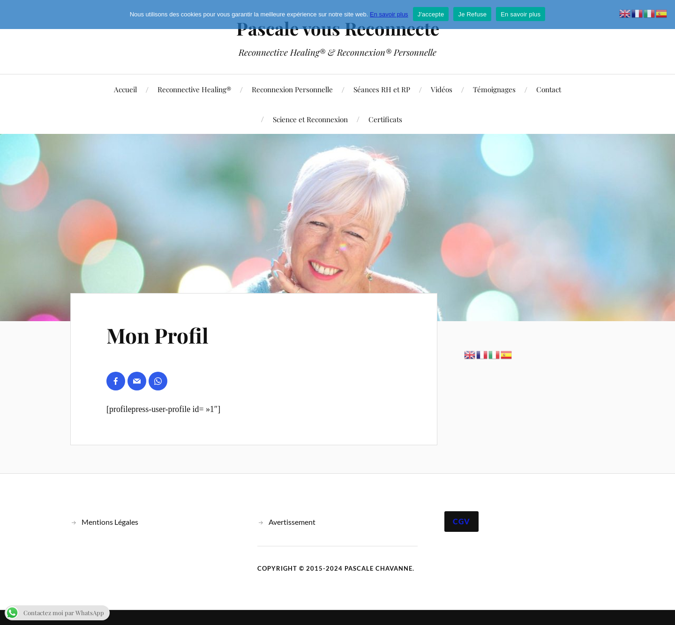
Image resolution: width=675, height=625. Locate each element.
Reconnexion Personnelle (292, 89)
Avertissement (292, 521)
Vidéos (441, 89)
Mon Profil (157, 335)
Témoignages (494, 89)
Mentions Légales (110, 521)
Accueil (125, 89)
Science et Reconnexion (310, 119)
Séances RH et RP (381, 89)
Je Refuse (472, 14)
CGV (461, 521)
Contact (548, 89)
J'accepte (431, 14)
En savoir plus (389, 14)
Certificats (385, 119)
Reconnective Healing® (194, 89)
